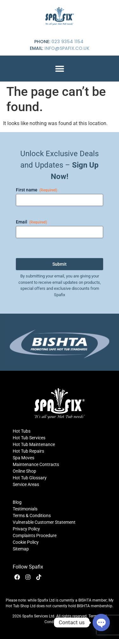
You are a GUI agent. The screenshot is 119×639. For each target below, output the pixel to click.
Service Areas (26, 484)
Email (31, 222)
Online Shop (24, 471)
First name (36, 190)
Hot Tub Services (29, 437)
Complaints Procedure (34, 535)
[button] (59, 68)
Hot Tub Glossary (30, 477)
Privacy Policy (26, 528)
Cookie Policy (26, 542)
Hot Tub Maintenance (34, 444)
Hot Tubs (21, 431)
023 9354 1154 (67, 41)
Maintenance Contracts (36, 464)
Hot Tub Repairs (28, 451)
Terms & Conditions (32, 515)
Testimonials (25, 508)
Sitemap (21, 548)
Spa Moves (23, 457)
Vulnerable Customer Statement (44, 522)
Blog (17, 502)
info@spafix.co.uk (66, 48)
